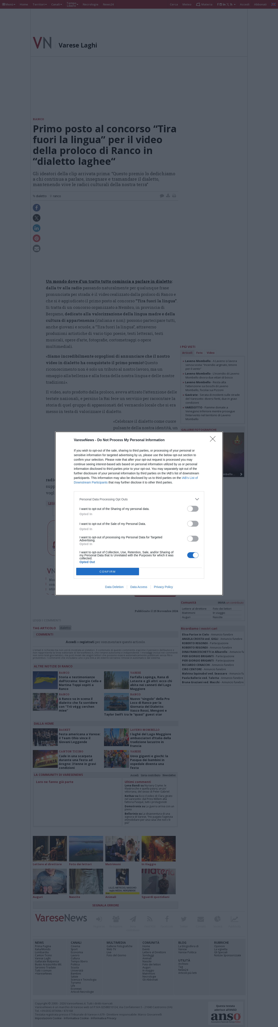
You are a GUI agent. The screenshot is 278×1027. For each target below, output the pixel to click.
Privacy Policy (163, 587)
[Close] (214, 440)
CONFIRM (107, 571)
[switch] (193, 509)
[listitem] (139, 499)
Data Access (138, 587)
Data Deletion (114, 587)
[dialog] (139, 513)
